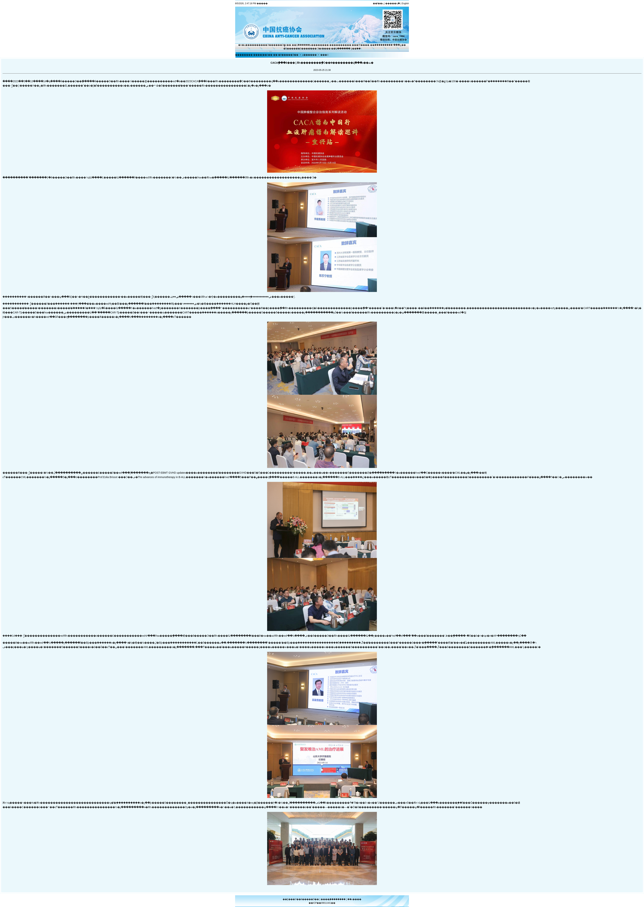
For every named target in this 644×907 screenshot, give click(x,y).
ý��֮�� (356, 48)
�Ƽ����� (305, 48)
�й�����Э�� (288, 55)
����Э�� (266, 45)
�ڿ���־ (396, 45)
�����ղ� (392, 3)
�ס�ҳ (241, 45)
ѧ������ (317, 45)
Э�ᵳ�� (321, 48)
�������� (338, 45)
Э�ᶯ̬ (284, 45)
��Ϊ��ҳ (378, 3)
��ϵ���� (354, 899)
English (405, 3)
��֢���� (376, 45)
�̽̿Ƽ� (286, 48)
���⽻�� (358, 45)
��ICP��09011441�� (322, 903)
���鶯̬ (324, 55)
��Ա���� (338, 48)
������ (340, 899)
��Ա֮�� (297, 45)
